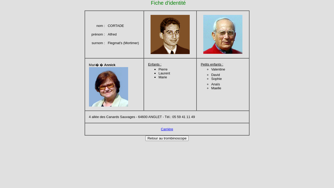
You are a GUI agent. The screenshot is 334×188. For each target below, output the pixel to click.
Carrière (167, 129)
